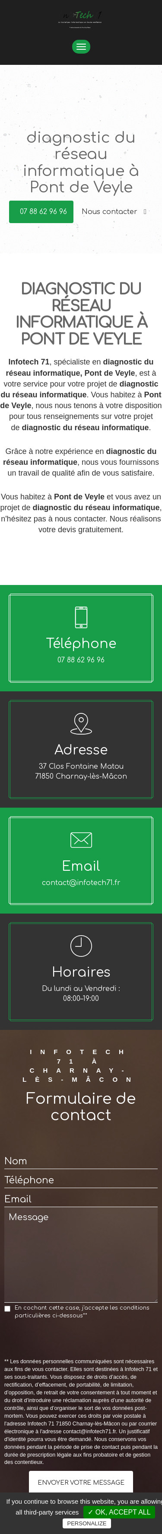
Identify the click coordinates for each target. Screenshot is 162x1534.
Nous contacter (114, 212)
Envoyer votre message (81, 1483)
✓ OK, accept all (119, 1512)
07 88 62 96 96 (43, 212)
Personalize (86, 1523)
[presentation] (70, 1341)
